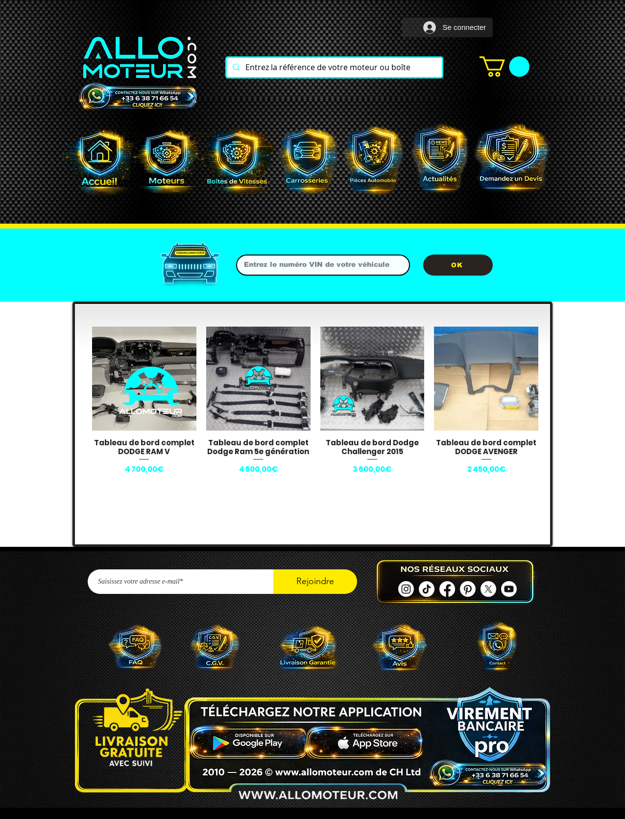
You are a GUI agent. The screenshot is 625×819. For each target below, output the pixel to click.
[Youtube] (509, 589)
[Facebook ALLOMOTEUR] (447, 589)
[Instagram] (406, 589)
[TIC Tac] (426, 589)
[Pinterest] (468, 589)
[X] (488, 589)
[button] (504, 66)
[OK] (458, 265)
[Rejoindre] (315, 581)
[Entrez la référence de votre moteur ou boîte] (333, 67)
